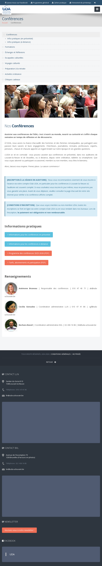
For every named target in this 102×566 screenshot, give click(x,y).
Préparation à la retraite (13, 68)
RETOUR (51, 362)
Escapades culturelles (12, 57)
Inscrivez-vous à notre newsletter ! (19, 530)
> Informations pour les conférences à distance (27, 244)
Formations (8, 47)
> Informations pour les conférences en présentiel (28, 234)
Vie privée (76, 354)
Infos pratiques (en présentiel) (20, 38)
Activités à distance (11, 74)
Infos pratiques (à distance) (19, 42)
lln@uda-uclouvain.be (15, 395)
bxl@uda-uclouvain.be (15, 469)
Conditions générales (61, 354)
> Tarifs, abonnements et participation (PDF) (26, 262)
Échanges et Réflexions (13, 52)
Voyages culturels (11, 63)
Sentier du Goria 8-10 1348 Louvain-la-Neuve (15, 382)
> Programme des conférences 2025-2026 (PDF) (28, 253)
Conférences (10, 34)
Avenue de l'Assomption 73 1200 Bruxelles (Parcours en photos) (20, 456)
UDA (12, 554)
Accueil (5, 22)
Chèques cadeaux (11, 79)
